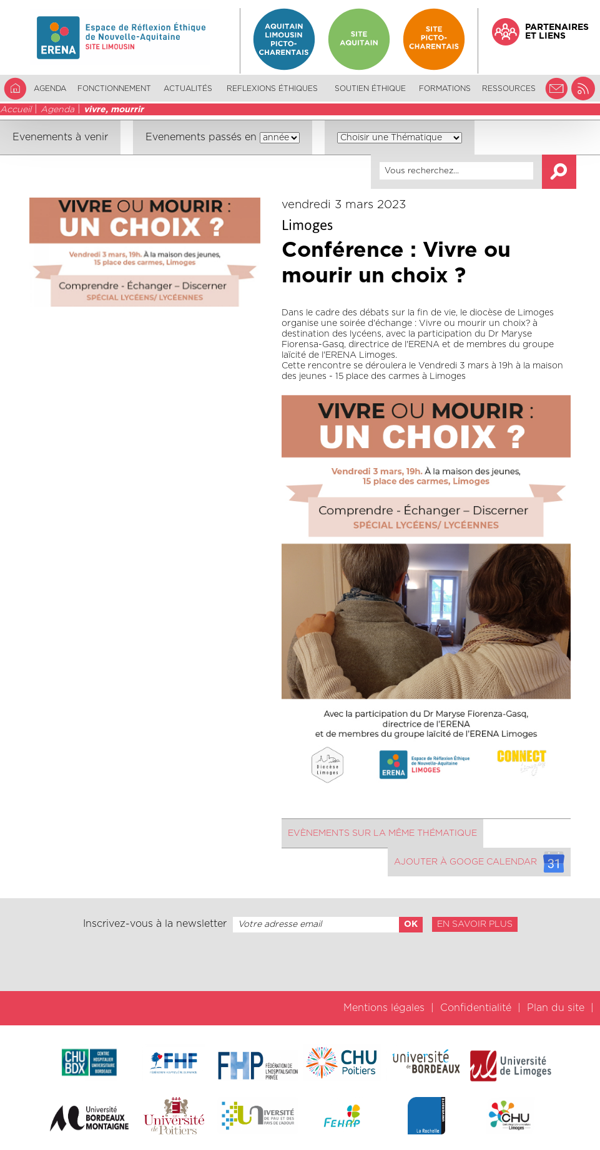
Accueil (15, 109)
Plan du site (555, 1008)
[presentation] (300, 961)
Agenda (50, 88)
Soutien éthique (370, 88)
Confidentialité (475, 1008)
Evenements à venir (60, 137)
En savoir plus (475, 924)
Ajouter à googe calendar (479, 862)
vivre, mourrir (114, 109)
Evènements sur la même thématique (382, 833)
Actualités (188, 88)
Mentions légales (384, 1008)
